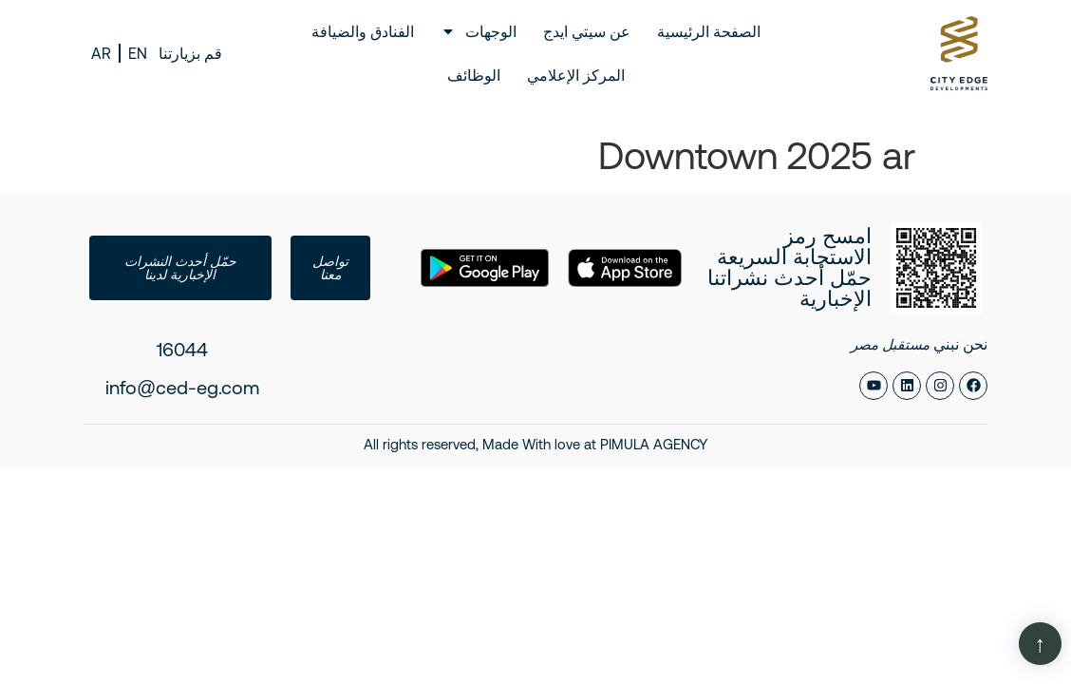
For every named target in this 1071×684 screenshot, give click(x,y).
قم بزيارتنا (190, 53)
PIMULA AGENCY (653, 444)
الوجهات (479, 31)
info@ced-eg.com (182, 387)
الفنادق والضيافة (362, 31)
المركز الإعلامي (576, 75)
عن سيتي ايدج (586, 31)
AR (101, 53)
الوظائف (473, 75)
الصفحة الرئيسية (709, 31)
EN (137, 53)
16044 (182, 349)
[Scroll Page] (1040, 643)
